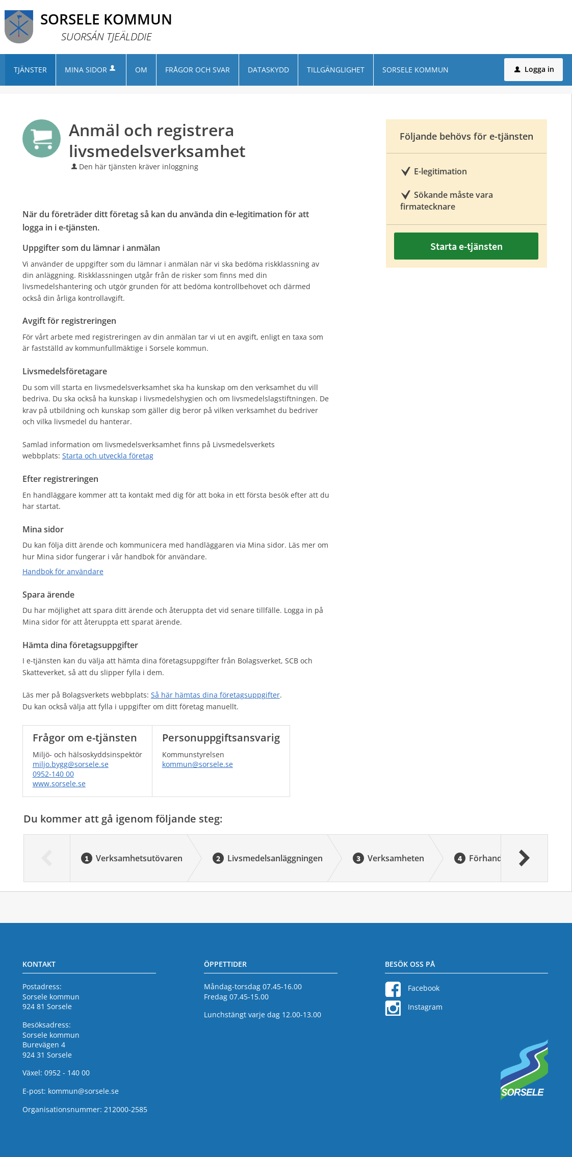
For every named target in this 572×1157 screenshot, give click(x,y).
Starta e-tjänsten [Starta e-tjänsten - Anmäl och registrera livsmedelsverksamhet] (466, 246)
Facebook (423, 988)
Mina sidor (91, 69)
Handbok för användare (62, 571)
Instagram (425, 1007)
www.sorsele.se (59, 783)
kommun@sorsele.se (197, 764)
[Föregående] (47, 858)
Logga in (534, 69)
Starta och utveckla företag (107, 455)
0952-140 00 (53, 774)
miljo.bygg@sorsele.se (71, 764)
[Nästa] (524, 858)
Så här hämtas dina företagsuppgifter (215, 695)
